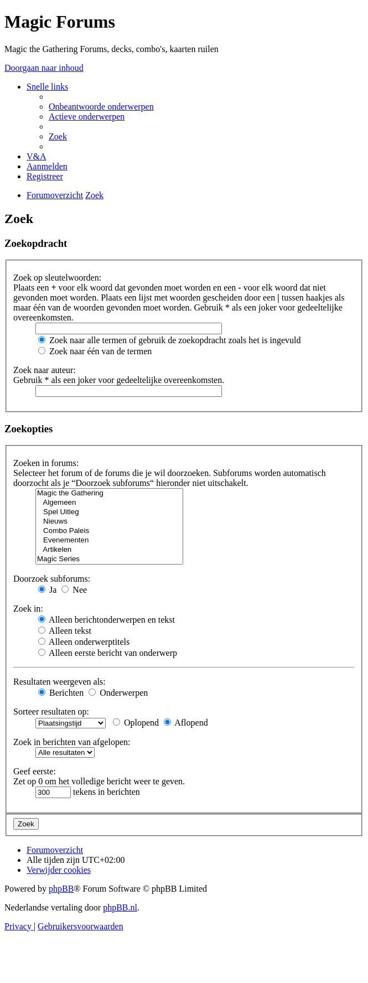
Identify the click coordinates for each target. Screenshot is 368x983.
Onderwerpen (118, 692)
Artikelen (109, 550)
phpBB (61, 888)
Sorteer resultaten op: (51, 711)
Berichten (61, 692)
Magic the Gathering (109, 493)
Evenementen (109, 540)
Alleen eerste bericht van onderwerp (107, 653)
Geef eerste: (34, 771)
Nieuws (109, 521)
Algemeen (109, 503)
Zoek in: (28, 608)
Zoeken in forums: (46, 463)
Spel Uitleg (109, 512)
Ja (47, 589)
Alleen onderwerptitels (83, 641)
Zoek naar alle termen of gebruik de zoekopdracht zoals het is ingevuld (169, 340)
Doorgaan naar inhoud (44, 68)
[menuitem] (101, 106)
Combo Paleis (109, 531)
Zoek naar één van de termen (95, 351)
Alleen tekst (64, 630)
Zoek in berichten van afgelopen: (71, 742)
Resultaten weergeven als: (59, 681)
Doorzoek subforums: (51, 578)
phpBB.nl (120, 907)
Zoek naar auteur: (44, 370)
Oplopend (136, 722)
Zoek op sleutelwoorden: (57, 277)
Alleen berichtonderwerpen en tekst (106, 619)
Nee (74, 589)
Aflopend (186, 722)
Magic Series (109, 559)
